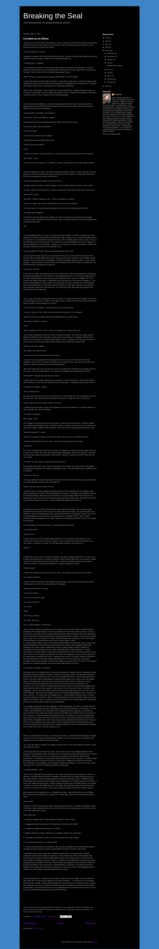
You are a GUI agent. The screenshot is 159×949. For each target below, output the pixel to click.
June (109, 69)
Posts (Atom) (38, 928)
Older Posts (91, 923)
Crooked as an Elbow (36, 38)
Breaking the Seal (53, 16)
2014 (107, 51)
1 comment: (52, 916)
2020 (107, 38)
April (109, 73)
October (110, 60)
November (111, 56)
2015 (107, 47)
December (111, 53)
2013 (107, 86)
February (110, 79)
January (110, 82)
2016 (107, 44)
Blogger (95, 942)
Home (61, 923)
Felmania (117, 94)
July (108, 63)
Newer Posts (29, 923)
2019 (107, 41)
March (109, 76)
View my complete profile (112, 134)
